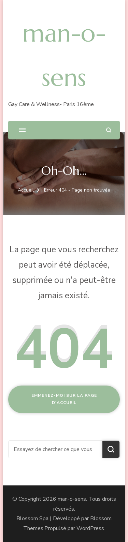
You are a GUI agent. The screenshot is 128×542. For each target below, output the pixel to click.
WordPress (90, 528)
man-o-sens (72, 499)
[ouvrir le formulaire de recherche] (108, 130)
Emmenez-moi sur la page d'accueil (64, 399)
